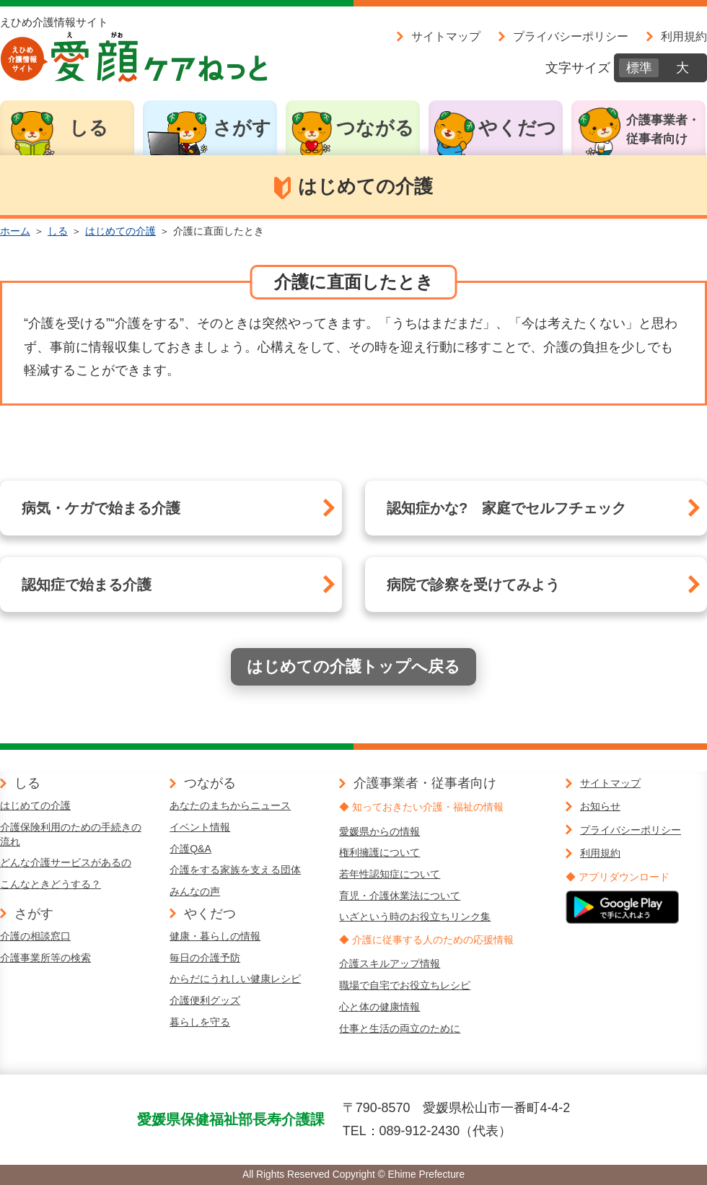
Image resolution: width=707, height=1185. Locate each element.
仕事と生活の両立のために (399, 1028)
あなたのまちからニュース (230, 805)
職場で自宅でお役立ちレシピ (404, 985)
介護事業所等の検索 (45, 957)
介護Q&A (190, 848)
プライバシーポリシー (570, 36)
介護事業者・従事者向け (663, 129)
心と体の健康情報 (379, 1007)
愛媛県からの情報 (379, 831)
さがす (242, 128)
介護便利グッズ (205, 1000)
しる (88, 128)
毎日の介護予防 (205, 957)
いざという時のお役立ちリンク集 (415, 916)
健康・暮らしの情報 (215, 936)
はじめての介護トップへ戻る (353, 666)
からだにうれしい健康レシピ (235, 978)
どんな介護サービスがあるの (65, 862)
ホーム (15, 231)
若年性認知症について (389, 874)
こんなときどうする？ (50, 884)
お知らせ (600, 806)
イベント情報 (200, 827)
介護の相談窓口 (35, 936)
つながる (375, 128)
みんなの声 (195, 891)
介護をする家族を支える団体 (235, 869)
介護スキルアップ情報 (389, 963)
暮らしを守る (200, 1022)
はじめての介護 (120, 231)
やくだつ (517, 128)
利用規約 (684, 36)
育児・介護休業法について (399, 895)
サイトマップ (445, 36)
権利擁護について (379, 852)
